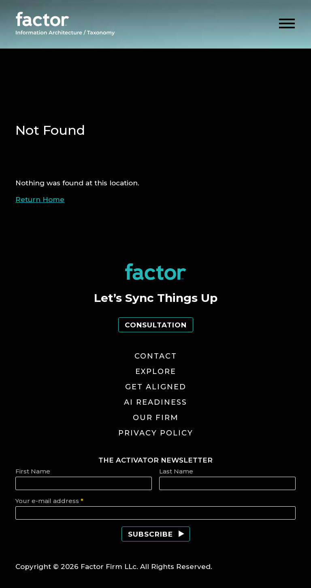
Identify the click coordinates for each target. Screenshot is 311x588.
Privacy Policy (155, 433)
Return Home (39, 199)
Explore (155, 371)
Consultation (156, 325)
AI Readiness (155, 402)
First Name (32, 471)
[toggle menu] (287, 23)
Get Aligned (155, 386)
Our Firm (156, 417)
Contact (155, 356)
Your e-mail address (49, 501)
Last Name (176, 471)
